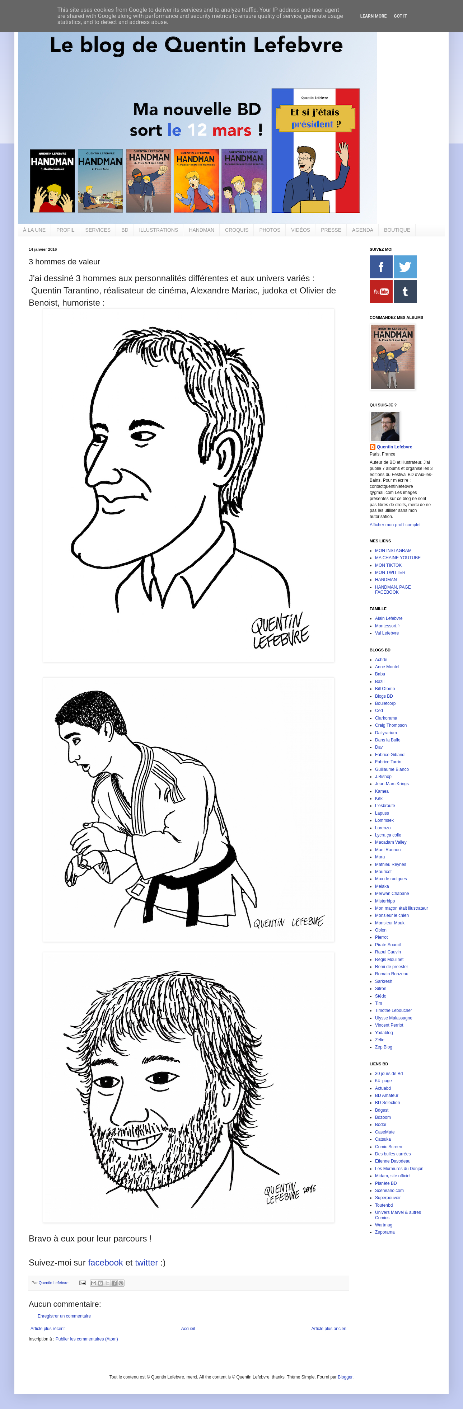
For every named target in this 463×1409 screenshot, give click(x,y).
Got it (400, 16)
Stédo (380, 996)
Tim (378, 1003)
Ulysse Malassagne (393, 1018)
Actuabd (383, 1088)
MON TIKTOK (388, 565)
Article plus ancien (329, 1328)
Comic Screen (388, 1146)
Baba (380, 674)
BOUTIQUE (397, 230)
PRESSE (331, 230)
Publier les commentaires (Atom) (87, 1339)
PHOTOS (269, 230)
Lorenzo (382, 827)
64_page (383, 1080)
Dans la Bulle (388, 740)
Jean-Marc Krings (392, 783)
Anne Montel (387, 666)
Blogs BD (384, 696)
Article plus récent (48, 1328)
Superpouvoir (388, 1197)
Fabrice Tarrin (388, 761)
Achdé (381, 659)
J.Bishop (383, 776)
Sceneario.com (389, 1190)
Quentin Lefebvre (394, 446)
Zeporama (385, 1232)
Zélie (379, 1039)
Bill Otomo (385, 688)
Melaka (382, 886)
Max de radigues (391, 878)
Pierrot (381, 937)
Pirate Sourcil (388, 944)
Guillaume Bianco (392, 769)
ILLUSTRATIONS (158, 230)
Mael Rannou (388, 849)
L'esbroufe (385, 805)
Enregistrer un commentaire (64, 1316)
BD (124, 230)
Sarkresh (383, 981)
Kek (379, 798)
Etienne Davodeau (393, 1161)
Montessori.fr (387, 625)
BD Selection (387, 1102)
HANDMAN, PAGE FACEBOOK (393, 590)
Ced (379, 710)
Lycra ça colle (388, 835)
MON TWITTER (390, 572)
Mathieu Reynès (390, 864)
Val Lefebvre (387, 633)
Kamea (382, 791)
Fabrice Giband (389, 754)
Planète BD (386, 1183)
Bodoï (380, 1124)
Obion (381, 930)
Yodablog (384, 1032)
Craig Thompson (391, 725)
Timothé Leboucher (393, 1010)
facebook (105, 1262)
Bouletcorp (385, 703)
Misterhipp (385, 901)
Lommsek (384, 820)
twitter (146, 1262)
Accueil (188, 1328)
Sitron (380, 988)
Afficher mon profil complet (395, 524)
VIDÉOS (300, 230)
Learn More (373, 16)
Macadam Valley (391, 842)
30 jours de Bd (389, 1073)
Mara (380, 856)
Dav (379, 747)
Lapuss (382, 813)
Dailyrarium (386, 732)
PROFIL (65, 230)
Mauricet (383, 871)
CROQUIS (236, 230)
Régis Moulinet (389, 959)
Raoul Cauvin (388, 952)
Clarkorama (386, 718)
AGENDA (362, 230)
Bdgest (381, 1110)
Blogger (345, 1377)
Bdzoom (383, 1117)
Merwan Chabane (392, 893)
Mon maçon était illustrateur (401, 908)
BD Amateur (386, 1095)
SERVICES (98, 230)
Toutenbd (384, 1205)
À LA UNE (34, 230)
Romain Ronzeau (391, 973)
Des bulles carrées (393, 1153)
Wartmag (383, 1224)
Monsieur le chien (392, 915)
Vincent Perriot (389, 1025)
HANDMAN (201, 230)
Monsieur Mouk (389, 922)
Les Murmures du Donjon (399, 1168)
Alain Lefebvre (389, 618)
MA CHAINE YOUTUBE (398, 557)
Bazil (379, 681)
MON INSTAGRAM (393, 550)
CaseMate (385, 1132)
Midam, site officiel (392, 1175)
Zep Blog (383, 1047)
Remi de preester (391, 966)
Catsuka (383, 1139)
